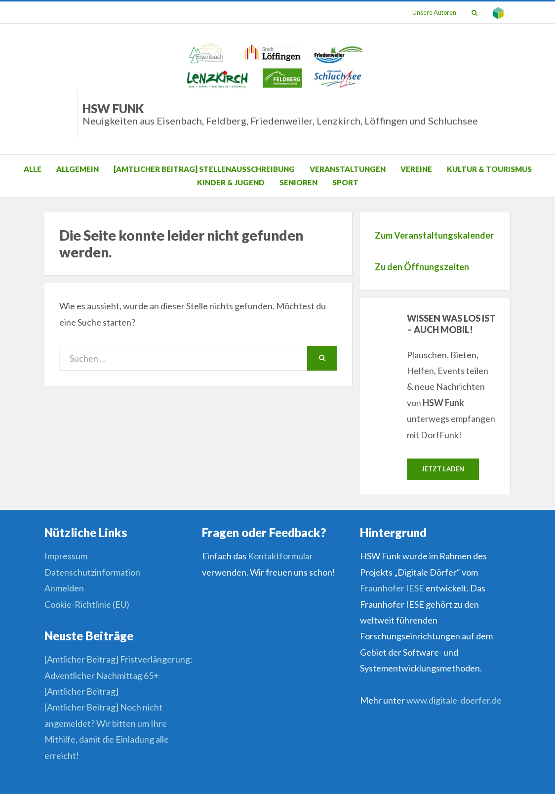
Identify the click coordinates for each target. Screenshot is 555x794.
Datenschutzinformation (92, 572)
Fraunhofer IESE (392, 588)
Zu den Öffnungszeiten (422, 266)
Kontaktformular (280, 555)
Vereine (416, 169)
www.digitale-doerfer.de (454, 700)
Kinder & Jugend (231, 182)
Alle (32, 169)
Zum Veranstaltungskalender (434, 235)
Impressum (65, 555)
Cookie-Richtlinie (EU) (86, 604)
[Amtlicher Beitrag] (81, 691)
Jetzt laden (443, 469)
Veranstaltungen (348, 169)
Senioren (298, 182)
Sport (345, 182)
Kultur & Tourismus (489, 169)
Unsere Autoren (434, 12)
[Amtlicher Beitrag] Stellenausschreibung (204, 169)
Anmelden (64, 588)
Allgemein (77, 169)
